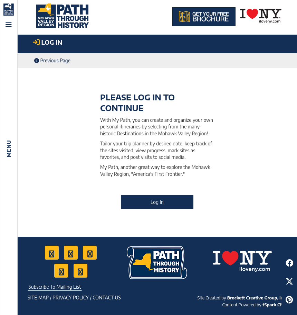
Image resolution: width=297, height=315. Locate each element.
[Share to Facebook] (289, 263)
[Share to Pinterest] (289, 299)
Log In (157, 202)
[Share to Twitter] (289, 281)
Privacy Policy (70, 297)
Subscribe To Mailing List (54, 287)
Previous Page (52, 60)
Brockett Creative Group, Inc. (257, 297)
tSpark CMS (274, 304)
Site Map (38, 297)
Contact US (107, 297)
